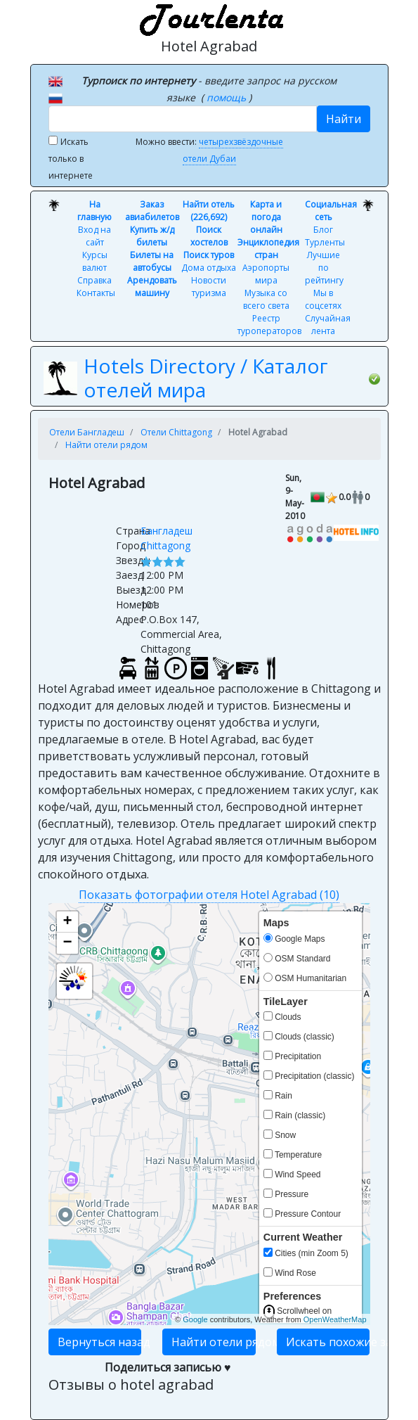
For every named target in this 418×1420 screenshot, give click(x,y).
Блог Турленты (325, 236)
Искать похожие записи (328, 1342)
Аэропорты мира (265, 274)
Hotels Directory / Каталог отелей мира (206, 377)
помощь (228, 97)
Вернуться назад (100, 1342)
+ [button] (67, 922)
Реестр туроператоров (269, 324)
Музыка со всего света (266, 299)
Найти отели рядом (106, 445)
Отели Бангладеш (86, 432)
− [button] (67, 943)
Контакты (96, 293)
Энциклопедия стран (268, 248)
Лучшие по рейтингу (324, 267)
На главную (94, 210)
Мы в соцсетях (323, 299)
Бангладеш (166, 530)
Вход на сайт (94, 236)
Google (195, 1319)
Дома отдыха (208, 268)
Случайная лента (328, 324)
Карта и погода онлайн (266, 217)
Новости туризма (208, 286)
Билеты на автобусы (152, 261)
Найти (343, 119)
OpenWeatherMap (335, 1319)
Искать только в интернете (70, 158)
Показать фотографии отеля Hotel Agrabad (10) (209, 894)
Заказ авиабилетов (152, 210)
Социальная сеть (331, 210)
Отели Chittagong (176, 432)
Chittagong (165, 545)
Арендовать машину (152, 286)
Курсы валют (94, 261)
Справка (94, 280)
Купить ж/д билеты (152, 236)
